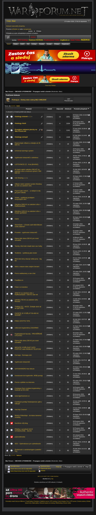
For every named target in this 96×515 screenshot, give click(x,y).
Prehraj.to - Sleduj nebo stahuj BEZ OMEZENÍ (29, 100)
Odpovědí (59, 109)
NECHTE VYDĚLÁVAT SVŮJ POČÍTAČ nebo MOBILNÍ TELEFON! (28, 348)
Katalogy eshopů (21, 137)
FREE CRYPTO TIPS (22, 321)
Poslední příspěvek (81, 109)
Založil (49, 109)
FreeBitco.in (19, 280)
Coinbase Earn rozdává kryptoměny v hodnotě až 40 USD (28, 389)
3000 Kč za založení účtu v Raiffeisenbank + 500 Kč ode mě (26, 294)
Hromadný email (10, 501)
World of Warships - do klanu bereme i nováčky (28, 416)
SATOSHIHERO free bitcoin (24, 369)
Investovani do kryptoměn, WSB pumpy (29, 375)
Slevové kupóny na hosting (47, 503)
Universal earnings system (24, 151)
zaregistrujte (27, 29)
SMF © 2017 (47, 476)
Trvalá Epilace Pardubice (32, 501)
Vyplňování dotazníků (22, 362)
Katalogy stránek (21, 116)
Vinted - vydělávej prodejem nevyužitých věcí (24, 198)
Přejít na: (58, 467)
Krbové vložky (67, 503)
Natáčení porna (44, 501)
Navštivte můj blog (21, 423)
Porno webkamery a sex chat (25, 273)
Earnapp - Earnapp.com (23, 355)
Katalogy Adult (20, 123)
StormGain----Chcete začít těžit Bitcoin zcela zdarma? (28, 225)
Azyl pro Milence (20, 501)
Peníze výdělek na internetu (24, 382)
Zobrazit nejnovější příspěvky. (15, 26)
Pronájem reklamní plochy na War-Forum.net (26, 130)
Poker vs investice (21, 287)
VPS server (73, 501)
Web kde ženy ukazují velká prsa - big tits (28, 260)
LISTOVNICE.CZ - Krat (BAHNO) (26, 164)
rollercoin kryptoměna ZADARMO (26, 328)
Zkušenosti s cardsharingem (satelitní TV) (28, 450)
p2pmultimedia (20, 437)
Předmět (29, 109)
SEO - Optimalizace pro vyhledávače (28, 444)
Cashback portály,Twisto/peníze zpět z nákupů (28, 403)
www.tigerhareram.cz (22, 396)
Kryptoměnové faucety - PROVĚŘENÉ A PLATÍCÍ (28, 334)
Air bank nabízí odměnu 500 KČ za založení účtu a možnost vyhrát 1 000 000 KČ (28, 171)
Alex (60, 91)
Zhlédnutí (68, 109)
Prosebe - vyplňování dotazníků (26, 232)
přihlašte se (15, 29)
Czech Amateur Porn (63, 501)
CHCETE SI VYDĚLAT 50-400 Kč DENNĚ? (26, 314)
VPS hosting (53, 501)
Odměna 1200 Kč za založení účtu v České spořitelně (27, 212)
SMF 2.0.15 (40, 476)
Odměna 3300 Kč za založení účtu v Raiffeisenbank (27, 205)
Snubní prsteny (81, 501)
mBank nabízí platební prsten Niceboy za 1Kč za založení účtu (28, 185)
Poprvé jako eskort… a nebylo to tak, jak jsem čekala (28, 191)
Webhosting (59, 503)
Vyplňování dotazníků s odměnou (26, 157)
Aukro (17, 219)
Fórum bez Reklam (50, 85)
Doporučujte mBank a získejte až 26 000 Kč (27, 144)
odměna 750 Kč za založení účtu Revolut (26, 300)
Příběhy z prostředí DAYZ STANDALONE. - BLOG (24, 430)
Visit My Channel (21, 409)
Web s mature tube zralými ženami (27, 266)
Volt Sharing (19, 178)
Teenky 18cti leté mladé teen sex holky (28, 246)
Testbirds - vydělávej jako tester (26, 253)
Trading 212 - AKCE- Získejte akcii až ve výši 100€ (28, 307)
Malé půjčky (35, 503)
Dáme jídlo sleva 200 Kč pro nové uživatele (27, 239)
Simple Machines (54, 476)
